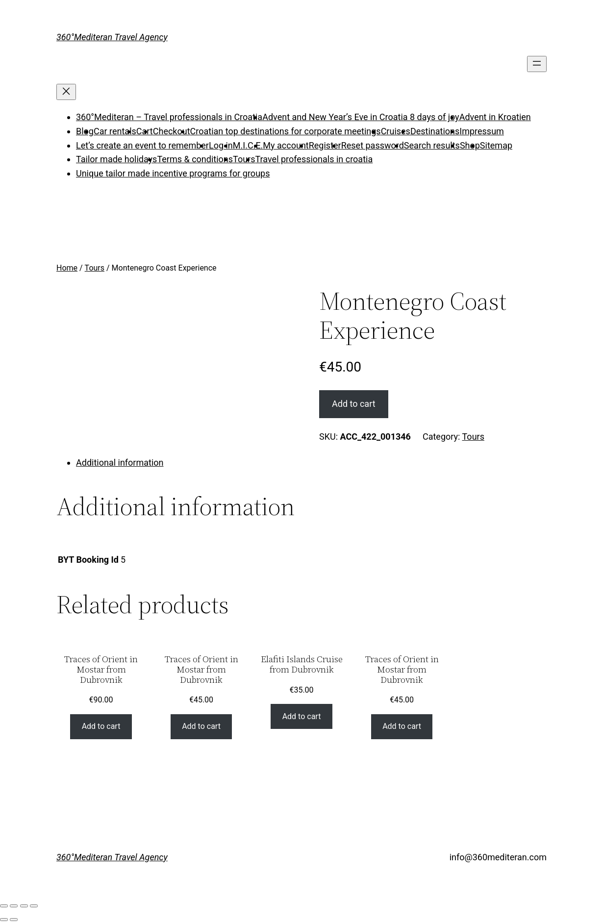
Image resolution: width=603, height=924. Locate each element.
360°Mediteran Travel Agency (112, 37)
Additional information (120, 462)
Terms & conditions (195, 159)
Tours (244, 159)
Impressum (481, 131)
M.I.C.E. (248, 145)
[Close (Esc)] (4, 905)
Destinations (434, 131)
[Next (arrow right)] (14, 919)
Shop (470, 145)
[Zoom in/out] (34, 905)
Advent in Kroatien (495, 117)
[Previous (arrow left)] (4, 919)
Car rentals (115, 131)
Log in (221, 145)
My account (285, 145)
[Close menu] (66, 92)
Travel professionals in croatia (314, 159)
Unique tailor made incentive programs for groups (173, 173)
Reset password (372, 145)
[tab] (311, 463)
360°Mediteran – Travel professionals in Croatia (169, 117)
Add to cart (354, 404)
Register (325, 145)
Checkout (171, 131)
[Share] (14, 905)
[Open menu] (537, 64)
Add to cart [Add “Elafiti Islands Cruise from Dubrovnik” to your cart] (301, 716)
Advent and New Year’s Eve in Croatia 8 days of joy (360, 117)
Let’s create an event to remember (142, 145)
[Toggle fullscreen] (24, 905)
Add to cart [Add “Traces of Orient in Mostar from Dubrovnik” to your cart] (101, 726)
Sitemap (496, 145)
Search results (432, 145)
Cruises (395, 131)
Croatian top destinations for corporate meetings (285, 131)
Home (66, 268)
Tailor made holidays (116, 159)
